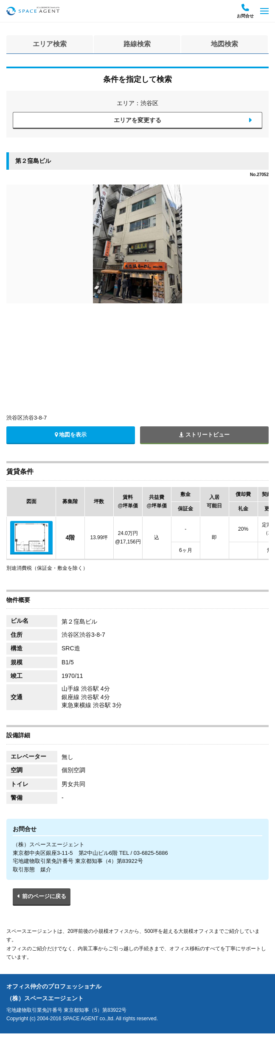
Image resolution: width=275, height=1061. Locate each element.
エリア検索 (50, 44)
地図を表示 (71, 434)
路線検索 (137, 44)
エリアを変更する (137, 120)
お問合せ (245, 11)
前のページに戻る (44, 896)
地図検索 (224, 44)
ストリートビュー (204, 434)
